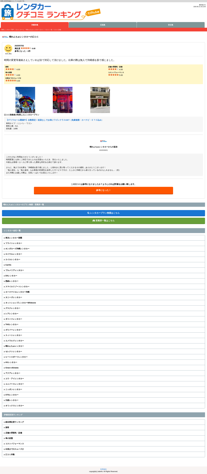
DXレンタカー (11, 276)
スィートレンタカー (13, 335)
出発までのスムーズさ (14, 449)
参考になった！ (103, 190)
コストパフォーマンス (14, 444)
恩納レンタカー (11, 281)
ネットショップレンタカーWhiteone (20, 303)
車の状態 (9, 438)
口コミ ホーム (20, 29)
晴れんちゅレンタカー (14, 346)
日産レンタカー (11, 400)
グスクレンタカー (12, 308)
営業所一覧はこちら (105, 220)
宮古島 (170, 25)
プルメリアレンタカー (14, 270)
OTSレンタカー (11, 395)
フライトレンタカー (13, 243)
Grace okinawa (11, 368)
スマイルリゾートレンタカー (17, 286)
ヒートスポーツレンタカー (16, 357)
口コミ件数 (10, 454)
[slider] (26, 48)
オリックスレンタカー (14, 406)
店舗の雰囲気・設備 (13, 433)
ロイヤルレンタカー (13, 254)
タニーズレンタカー (13, 297)
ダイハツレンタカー (13, 319)
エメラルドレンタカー (14, 341)
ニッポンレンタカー (13, 389)
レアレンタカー (11, 314)
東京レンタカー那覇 (13, 238)
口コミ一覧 (49, 29)
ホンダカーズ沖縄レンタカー (17, 249)
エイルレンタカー (12, 259)
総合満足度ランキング (14, 422)
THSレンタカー (11, 324)
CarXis (8, 265)
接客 (7, 427)
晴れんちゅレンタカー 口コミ (35, 29)
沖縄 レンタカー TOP (7, 29)
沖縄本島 (34, 25)
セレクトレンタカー (13, 351)
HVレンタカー (11, 362)
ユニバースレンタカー (14, 384)
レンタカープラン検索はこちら (105, 213)
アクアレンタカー (12, 373)
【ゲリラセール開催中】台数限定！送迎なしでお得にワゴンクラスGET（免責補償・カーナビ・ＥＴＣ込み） (54, 120)
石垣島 (102, 25)
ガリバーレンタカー (13, 330)
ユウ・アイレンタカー (14, 378)
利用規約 (103, 469)
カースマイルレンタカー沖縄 (17, 292)
